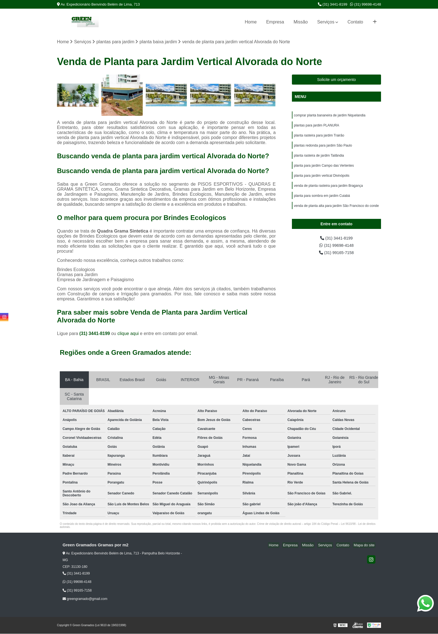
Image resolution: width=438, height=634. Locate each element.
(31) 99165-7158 (336, 259)
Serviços (325, 22)
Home (251, 22)
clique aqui (128, 334)
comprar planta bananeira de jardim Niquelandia (329, 116)
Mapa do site (364, 546)
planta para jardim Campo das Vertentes (324, 169)
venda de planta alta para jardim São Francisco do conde (336, 211)
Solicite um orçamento (336, 80)
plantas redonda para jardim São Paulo (323, 148)
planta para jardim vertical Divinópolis (322, 179)
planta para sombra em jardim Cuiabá (322, 201)
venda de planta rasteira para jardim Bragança (328, 190)
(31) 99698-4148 (365, 4)
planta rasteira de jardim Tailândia (319, 158)
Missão (301, 22)
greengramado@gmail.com (85, 599)
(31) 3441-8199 (332, 4)
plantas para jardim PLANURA (316, 126)
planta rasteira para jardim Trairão (319, 137)
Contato (355, 22)
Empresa (275, 22)
